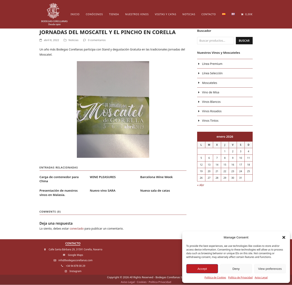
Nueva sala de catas (155, 191)
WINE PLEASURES (103, 177)
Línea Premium (212, 64)
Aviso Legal (261, 277)
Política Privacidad (160, 282)
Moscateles (209, 83)
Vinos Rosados (212, 112)
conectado (77, 229)
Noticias (73, 40)
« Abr (200, 185)
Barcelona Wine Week (156, 177)
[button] (284, 237)
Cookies (142, 282)
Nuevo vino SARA (102, 191)
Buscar (244, 41)
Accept (202, 268)
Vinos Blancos (211, 102)
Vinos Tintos (210, 121)
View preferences (270, 268)
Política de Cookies (215, 277)
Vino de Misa (210, 93)
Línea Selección (212, 74)
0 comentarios (97, 40)
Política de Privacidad (240, 277)
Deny (236, 268)
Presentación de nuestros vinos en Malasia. (59, 193)
